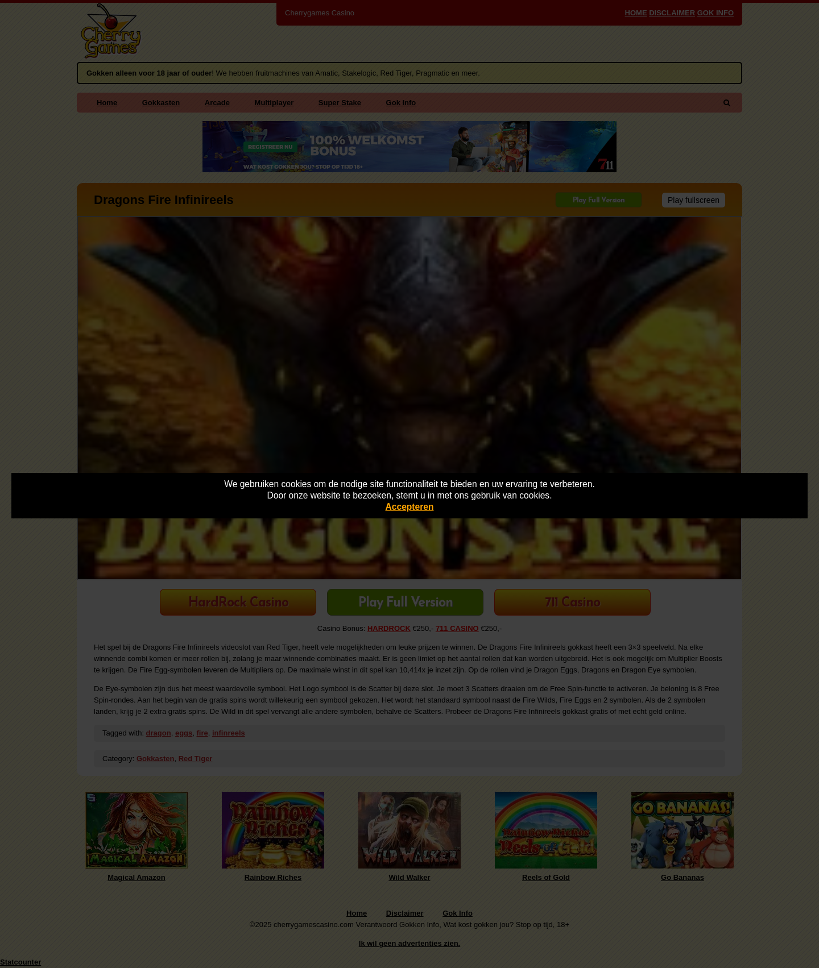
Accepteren (410, 507)
